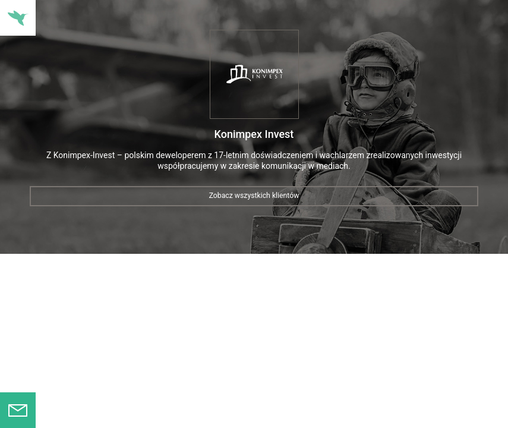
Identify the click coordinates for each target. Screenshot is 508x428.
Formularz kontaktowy (18, 410)
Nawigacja (18, 18)
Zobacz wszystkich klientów (254, 195)
